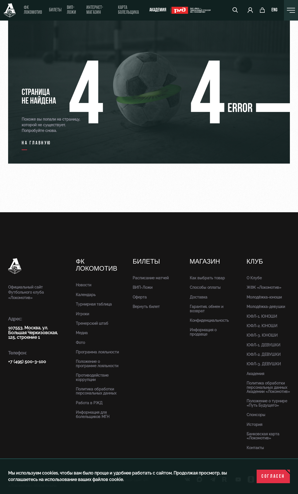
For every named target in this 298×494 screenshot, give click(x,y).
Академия (157, 10)
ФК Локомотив (33, 10)
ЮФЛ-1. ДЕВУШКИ (263, 345)
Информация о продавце (203, 332)
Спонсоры (256, 415)
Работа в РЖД (89, 403)
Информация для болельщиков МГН (92, 414)
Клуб (255, 262)
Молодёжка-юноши (264, 297)
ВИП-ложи (71, 10)
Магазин (205, 262)
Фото (80, 342)
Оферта (140, 297)
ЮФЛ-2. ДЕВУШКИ (264, 354)
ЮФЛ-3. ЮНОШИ (262, 335)
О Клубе (254, 278)
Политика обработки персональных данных (96, 391)
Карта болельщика (128, 10)
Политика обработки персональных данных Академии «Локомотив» (268, 387)
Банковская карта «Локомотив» (263, 436)
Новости (83, 285)
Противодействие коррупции (92, 377)
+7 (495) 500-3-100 (27, 361)
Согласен (273, 476)
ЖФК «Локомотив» (264, 287)
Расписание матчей (151, 278)
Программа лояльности (97, 352)
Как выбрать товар (207, 278)
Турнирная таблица (94, 304)
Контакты (255, 448)
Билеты (55, 10)
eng (274, 10)
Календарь (86, 295)
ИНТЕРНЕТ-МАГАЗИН (94, 10)
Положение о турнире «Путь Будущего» (267, 403)
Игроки (82, 314)
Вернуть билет (146, 306)
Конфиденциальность (209, 320)
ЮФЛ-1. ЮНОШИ (262, 316)
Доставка (198, 297)
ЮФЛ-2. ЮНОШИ (262, 326)
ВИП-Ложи (142, 287)
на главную (36, 143)
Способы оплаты (205, 287)
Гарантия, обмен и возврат (206, 308)
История (254, 424)
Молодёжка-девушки (266, 306)
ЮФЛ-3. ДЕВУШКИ (264, 364)
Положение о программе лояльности (97, 363)
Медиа (82, 333)
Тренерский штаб (92, 323)
